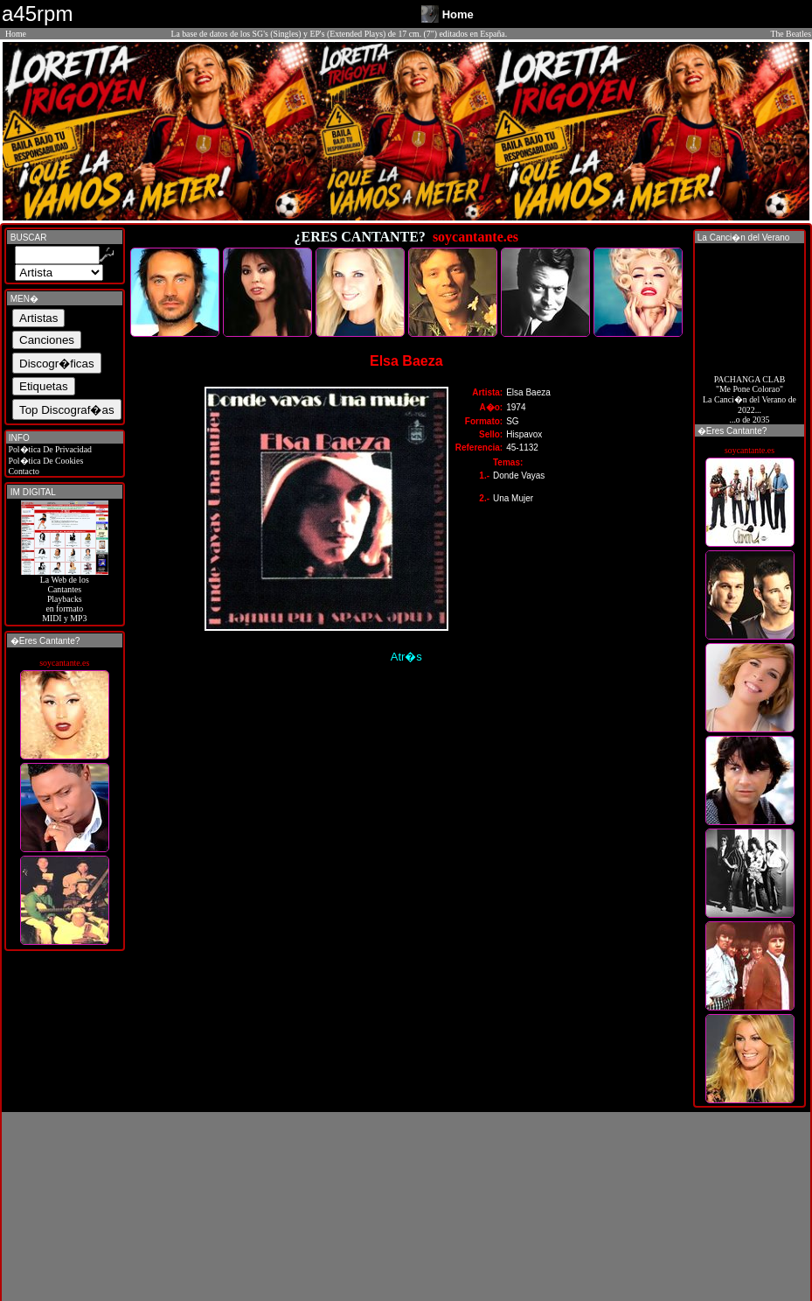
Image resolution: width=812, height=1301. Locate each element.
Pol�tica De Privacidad (49, 449)
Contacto (22, 471)
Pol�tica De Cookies (44, 460)
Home (15, 33)
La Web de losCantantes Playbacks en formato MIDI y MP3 (64, 595)
